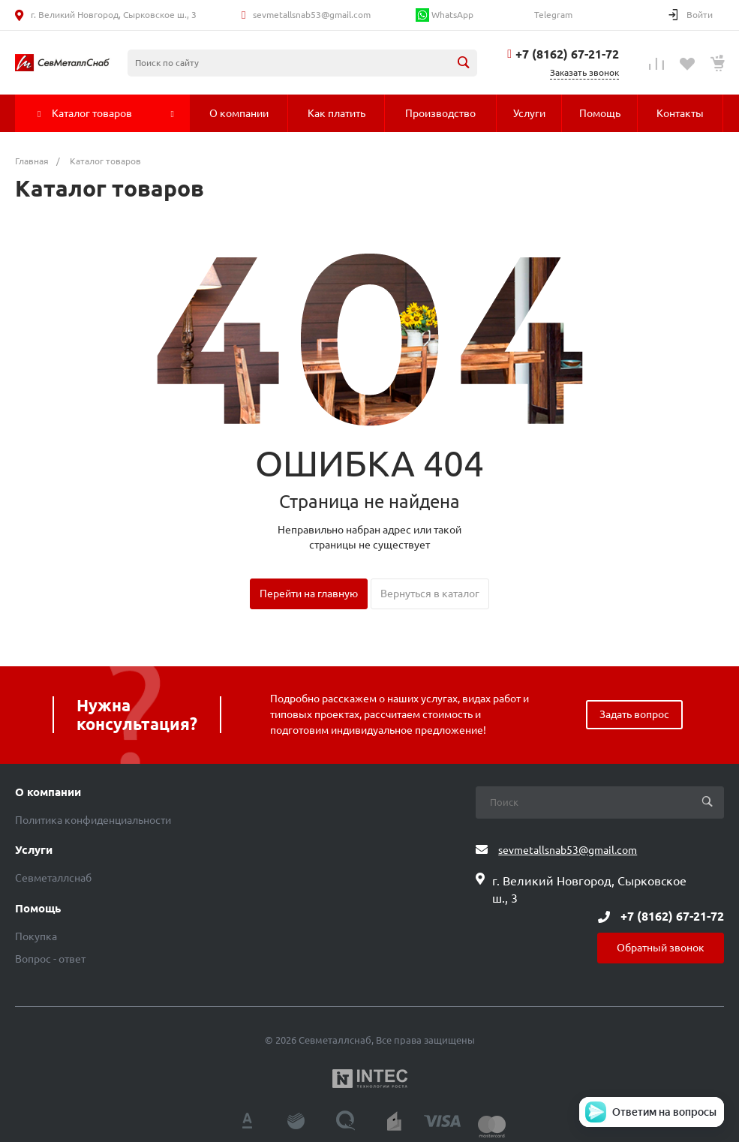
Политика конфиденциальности (93, 820)
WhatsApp (444, 15)
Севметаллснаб (53, 878)
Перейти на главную (309, 594)
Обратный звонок (660, 948)
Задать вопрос (634, 714)
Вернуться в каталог (429, 594)
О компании (48, 792)
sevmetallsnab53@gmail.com (312, 15)
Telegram (552, 15)
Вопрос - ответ (50, 959)
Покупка (36, 936)
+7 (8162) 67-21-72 (567, 54)
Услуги (34, 850)
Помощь (38, 909)
